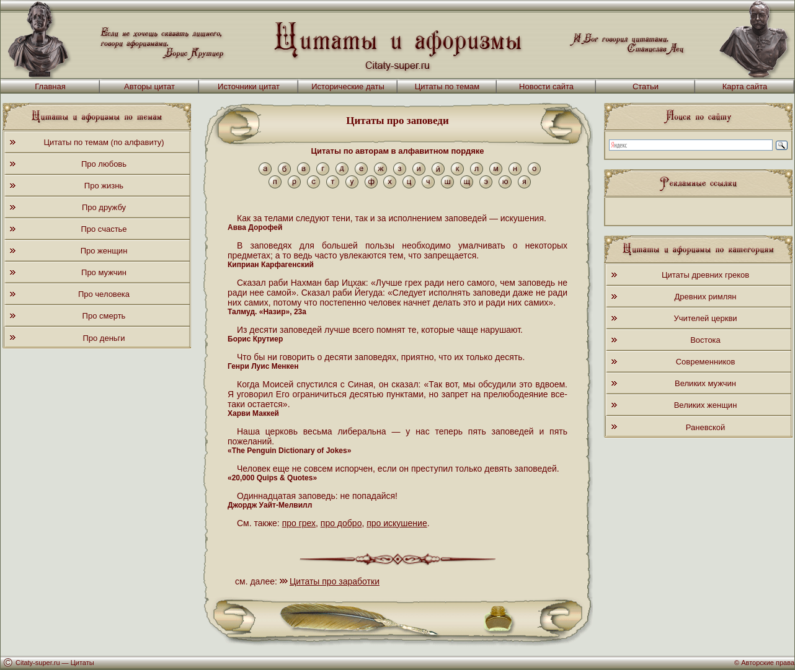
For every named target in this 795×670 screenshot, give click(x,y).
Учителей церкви (705, 318)
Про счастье (104, 229)
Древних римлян (706, 296)
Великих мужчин (705, 383)
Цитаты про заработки (335, 581)
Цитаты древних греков (705, 275)
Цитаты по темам (447, 86)
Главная (50, 86)
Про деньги (103, 338)
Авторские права (767, 662)
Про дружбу (104, 207)
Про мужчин (104, 272)
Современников (705, 361)
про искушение (396, 523)
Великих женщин (705, 405)
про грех (299, 523)
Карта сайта (744, 86)
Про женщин (104, 250)
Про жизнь (103, 185)
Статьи (646, 86)
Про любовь (104, 164)
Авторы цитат (149, 86)
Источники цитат (249, 86)
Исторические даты (347, 86)
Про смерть (104, 315)
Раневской (705, 427)
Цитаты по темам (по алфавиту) (103, 142)
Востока (705, 340)
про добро (341, 523)
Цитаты (82, 662)
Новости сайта (546, 86)
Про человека (104, 294)
